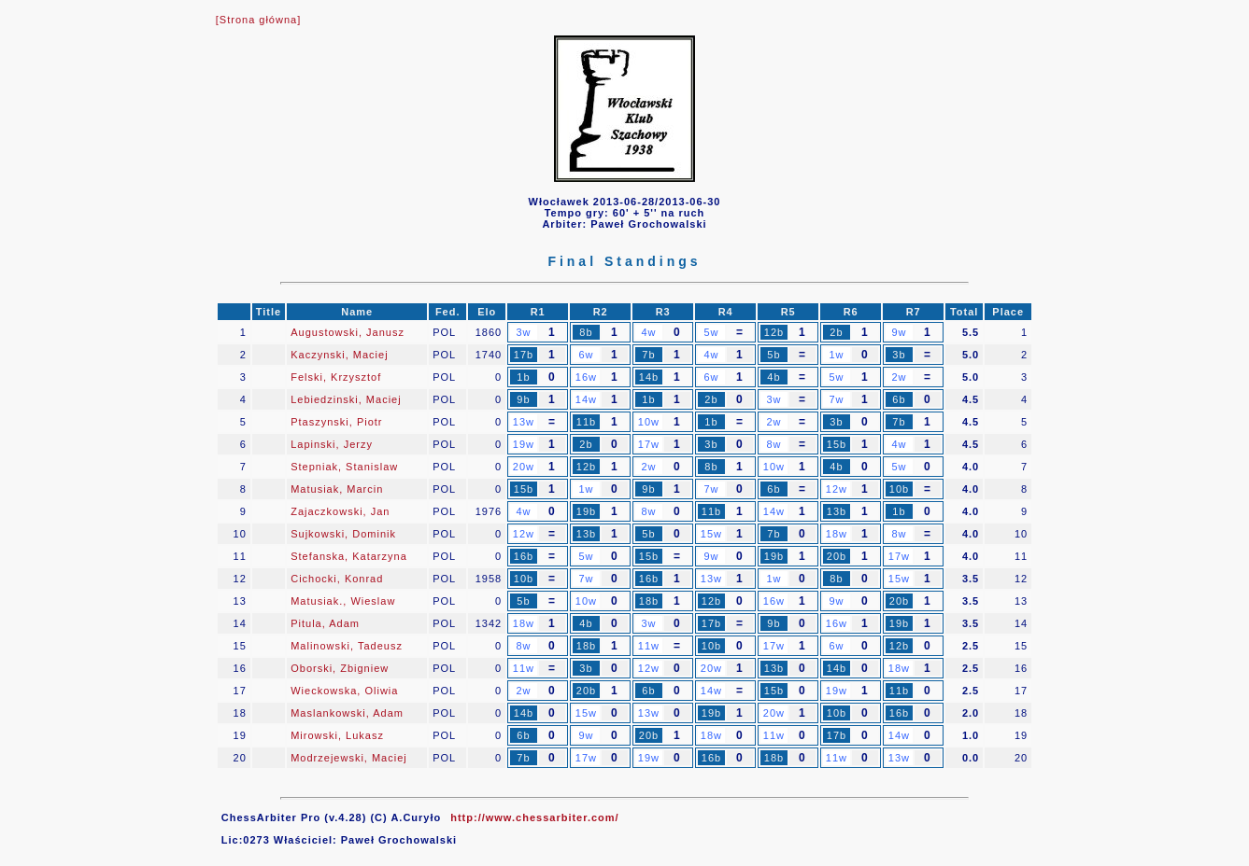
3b (898, 354)
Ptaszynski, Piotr (336, 421)
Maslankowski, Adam (347, 713)
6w (585, 354)
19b (586, 511)
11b (586, 421)
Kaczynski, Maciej (339, 354)
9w (898, 332)
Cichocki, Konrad (337, 578)
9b (523, 399)
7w (836, 399)
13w (523, 421)
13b (836, 511)
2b (836, 332)
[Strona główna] (258, 19)
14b (649, 377)
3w (523, 332)
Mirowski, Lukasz (337, 735)
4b (773, 377)
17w (649, 444)
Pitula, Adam (325, 623)
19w (523, 444)
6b (898, 399)
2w (898, 377)
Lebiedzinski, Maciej (346, 399)
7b (648, 354)
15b (836, 444)
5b (773, 354)
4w (648, 332)
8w (773, 444)
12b (774, 332)
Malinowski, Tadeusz (347, 645)
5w (710, 332)
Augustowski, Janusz (348, 332)
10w (649, 421)
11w (649, 645)
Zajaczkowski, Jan (340, 511)
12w (836, 489)
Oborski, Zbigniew (340, 668)
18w (836, 533)
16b (523, 556)
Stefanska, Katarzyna (349, 556)
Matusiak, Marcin (337, 489)
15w (711, 533)
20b (836, 556)
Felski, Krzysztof (336, 377)
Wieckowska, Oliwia (344, 690)
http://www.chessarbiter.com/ (534, 817)
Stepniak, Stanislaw (344, 466)
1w (836, 354)
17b (523, 354)
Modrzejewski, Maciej (349, 757)
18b (649, 601)
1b (523, 377)
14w (586, 399)
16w (586, 377)
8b (585, 332)
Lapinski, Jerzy (332, 444)
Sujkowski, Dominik (343, 533)
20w (523, 466)
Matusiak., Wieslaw (343, 601)
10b (899, 489)
